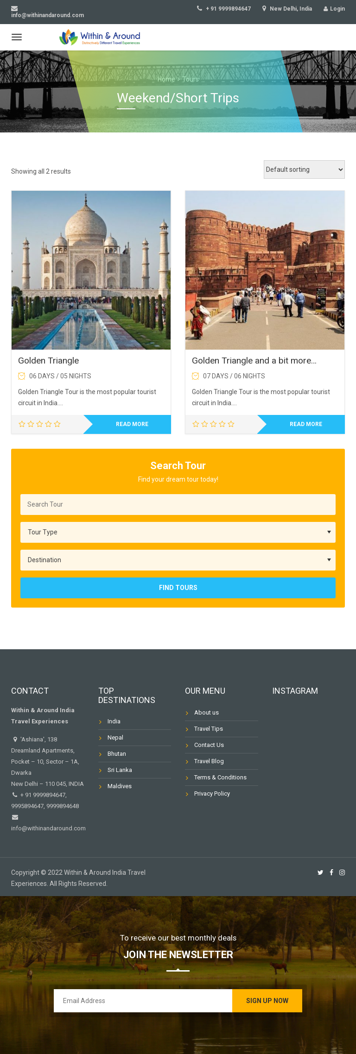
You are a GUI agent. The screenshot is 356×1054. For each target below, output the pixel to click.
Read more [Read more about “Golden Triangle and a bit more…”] (306, 424)
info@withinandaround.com (48, 828)
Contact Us (209, 744)
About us (206, 712)
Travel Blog (209, 761)
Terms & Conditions (220, 777)
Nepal (115, 737)
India (114, 721)
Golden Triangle (48, 360)
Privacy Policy (212, 793)
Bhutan (117, 753)
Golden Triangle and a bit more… (254, 360)
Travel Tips (208, 728)
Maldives (120, 786)
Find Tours (178, 587)
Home (166, 79)
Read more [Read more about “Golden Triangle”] (132, 424)
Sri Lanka (120, 769)
